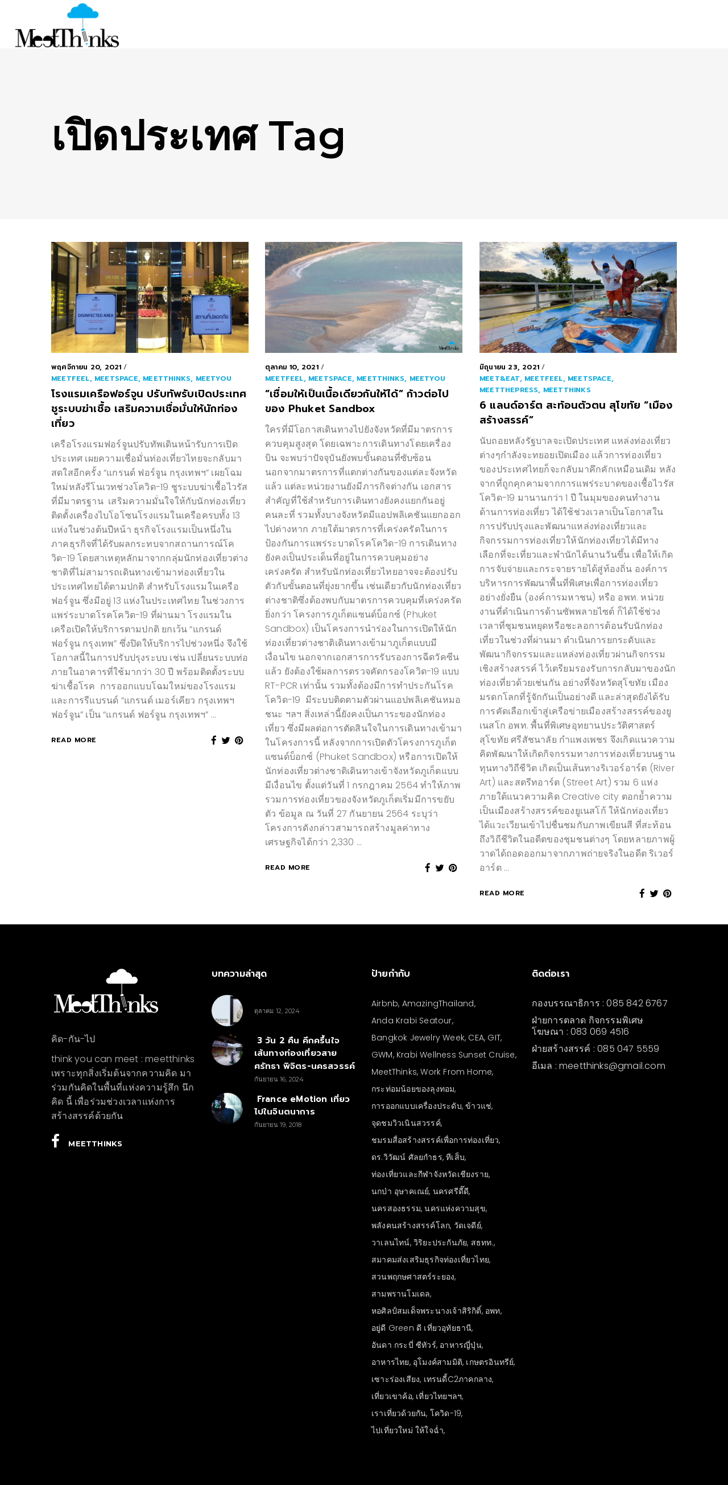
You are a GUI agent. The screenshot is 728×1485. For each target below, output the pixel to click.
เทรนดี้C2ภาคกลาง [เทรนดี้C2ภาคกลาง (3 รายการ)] (458, 1379)
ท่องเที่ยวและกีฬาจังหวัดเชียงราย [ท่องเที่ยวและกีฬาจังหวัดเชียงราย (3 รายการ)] (430, 1174)
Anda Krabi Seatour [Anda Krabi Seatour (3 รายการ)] (411, 1020)
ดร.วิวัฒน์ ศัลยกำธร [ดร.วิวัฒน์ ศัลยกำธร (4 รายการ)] (406, 1157)
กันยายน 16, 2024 (279, 1079)
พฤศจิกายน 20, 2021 (86, 367)
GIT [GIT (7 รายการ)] (493, 1037)
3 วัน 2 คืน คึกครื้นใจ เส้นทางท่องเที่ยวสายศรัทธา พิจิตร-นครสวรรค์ (304, 1053)
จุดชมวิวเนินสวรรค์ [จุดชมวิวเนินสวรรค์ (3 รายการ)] (406, 1123)
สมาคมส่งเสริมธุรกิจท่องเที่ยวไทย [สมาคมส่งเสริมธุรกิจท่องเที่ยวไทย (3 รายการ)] (430, 1259)
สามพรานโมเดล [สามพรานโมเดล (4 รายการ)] (400, 1293)
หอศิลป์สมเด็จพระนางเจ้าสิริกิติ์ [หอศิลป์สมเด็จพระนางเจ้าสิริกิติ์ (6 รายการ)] (426, 1311)
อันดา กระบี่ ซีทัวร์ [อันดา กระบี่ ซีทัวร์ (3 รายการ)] (403, 1345)
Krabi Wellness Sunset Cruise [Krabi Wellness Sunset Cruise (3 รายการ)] (455, 1054)
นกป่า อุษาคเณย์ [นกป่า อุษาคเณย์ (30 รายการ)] (400, 1191)
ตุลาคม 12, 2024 (277, 1011)
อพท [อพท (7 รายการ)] (492, 1311)
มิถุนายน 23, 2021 (509, 367)
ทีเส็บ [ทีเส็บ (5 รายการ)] (455, 1157)
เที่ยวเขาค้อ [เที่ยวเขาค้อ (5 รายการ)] (391, 1396)
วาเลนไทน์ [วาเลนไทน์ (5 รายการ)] (390, 1242)
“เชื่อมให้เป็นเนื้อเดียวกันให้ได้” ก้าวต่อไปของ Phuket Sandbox (357, 401)
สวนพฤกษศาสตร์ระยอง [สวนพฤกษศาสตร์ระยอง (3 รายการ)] (412, 1276)
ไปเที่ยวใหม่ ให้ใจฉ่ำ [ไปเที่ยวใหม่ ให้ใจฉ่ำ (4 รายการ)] (407, 1430)
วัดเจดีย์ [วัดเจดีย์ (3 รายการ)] (467, 1225)
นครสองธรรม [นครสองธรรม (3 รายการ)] (396, 1208)
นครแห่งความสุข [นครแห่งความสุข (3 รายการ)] (454, 1208)
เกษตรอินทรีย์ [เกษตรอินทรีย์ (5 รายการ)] (490, 1362)
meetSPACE (116, 378)
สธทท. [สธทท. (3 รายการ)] (482, 1242)
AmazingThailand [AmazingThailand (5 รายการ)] (438, 1003)
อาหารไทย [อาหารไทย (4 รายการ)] (390, 1362)
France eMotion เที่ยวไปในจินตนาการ (302, 1105)
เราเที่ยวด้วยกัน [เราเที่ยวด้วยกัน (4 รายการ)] (398, 1413)
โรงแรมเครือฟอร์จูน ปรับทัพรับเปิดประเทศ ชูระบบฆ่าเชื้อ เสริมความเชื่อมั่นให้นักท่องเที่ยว (148, 408)
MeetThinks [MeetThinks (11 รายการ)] (394, 1071)
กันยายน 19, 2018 (278, 1125)
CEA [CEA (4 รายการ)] (476, 1037)
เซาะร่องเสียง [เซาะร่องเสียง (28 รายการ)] (395, 1379)
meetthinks (167, 378)
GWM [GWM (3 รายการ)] (382, 1054)
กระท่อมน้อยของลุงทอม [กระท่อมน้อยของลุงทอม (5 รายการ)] (412, 1089)
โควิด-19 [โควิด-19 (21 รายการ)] (445, 1413)
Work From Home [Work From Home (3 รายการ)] (456, 1071)
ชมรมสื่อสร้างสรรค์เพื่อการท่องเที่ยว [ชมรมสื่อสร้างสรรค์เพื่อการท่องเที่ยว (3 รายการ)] (435, 1140)
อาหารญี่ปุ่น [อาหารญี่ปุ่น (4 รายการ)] (461, 1345)
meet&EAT (499, 378)
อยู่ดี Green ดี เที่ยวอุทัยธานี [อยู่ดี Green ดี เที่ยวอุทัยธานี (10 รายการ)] (421, 1328)
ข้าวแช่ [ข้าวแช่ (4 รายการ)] (478, 1106)
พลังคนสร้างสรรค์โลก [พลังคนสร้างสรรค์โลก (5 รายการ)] (410, 1225)
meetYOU (213, 378)
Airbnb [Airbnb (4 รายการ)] (384, 1003)
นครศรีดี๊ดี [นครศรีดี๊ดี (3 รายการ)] (451, 1191)
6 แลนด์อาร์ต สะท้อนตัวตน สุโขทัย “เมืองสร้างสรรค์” (575, 412)
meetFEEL (70, 378)
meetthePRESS (508, 390)
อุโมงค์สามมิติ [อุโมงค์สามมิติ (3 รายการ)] (437, 1362)
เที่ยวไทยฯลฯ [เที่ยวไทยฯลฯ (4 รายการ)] (439, 1396)
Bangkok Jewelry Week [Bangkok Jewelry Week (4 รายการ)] (418, 1037)
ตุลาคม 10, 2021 (291, 367)
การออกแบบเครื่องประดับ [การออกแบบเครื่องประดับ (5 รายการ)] (416, 1106)
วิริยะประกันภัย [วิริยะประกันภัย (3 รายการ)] (440, 1242)
